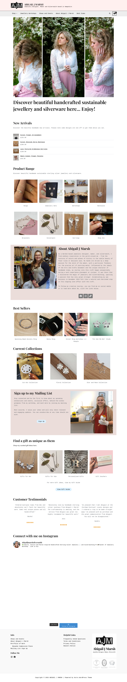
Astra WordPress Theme (83, 677)
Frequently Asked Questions (75, 639)
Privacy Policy (69, 643)
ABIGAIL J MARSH (33, 4)
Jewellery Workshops (28, 13)
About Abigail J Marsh (64, 13)
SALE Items (80, 13)
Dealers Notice (69, 646)
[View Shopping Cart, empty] (114, 13)
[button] (16, 13)
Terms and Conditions (72, 641)
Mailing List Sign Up (19, 648)
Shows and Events (45, 13)
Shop (14, 13)
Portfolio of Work (18, 643)
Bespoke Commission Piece (22, 646)
